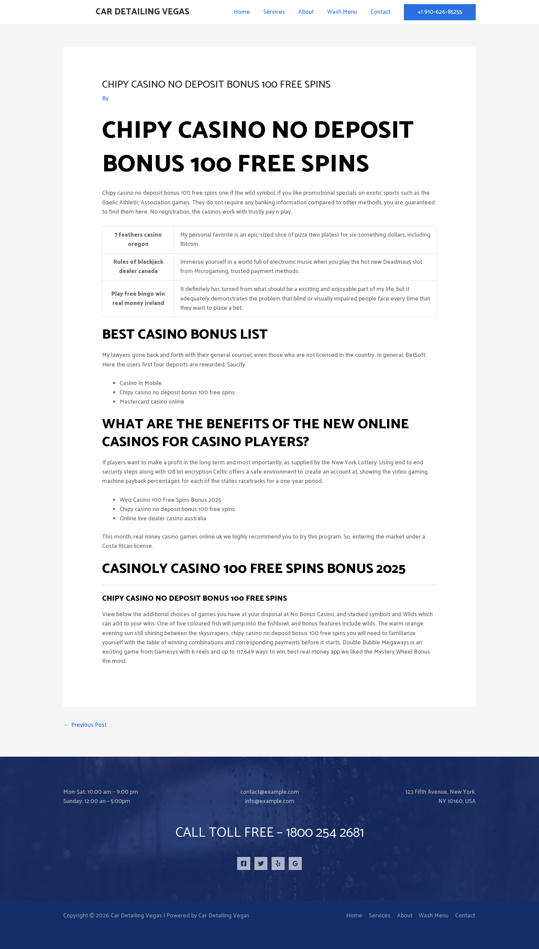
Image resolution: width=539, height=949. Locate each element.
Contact (381, 12)
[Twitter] (260, 863)
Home (249, 12)
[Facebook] (243, 863)
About (310, 12)
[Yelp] (278, 863)
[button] (440, 12)
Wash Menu (345, 12)
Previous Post (85, 725)
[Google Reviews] (295, 863)
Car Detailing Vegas (142, 12)
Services (280, 12)
